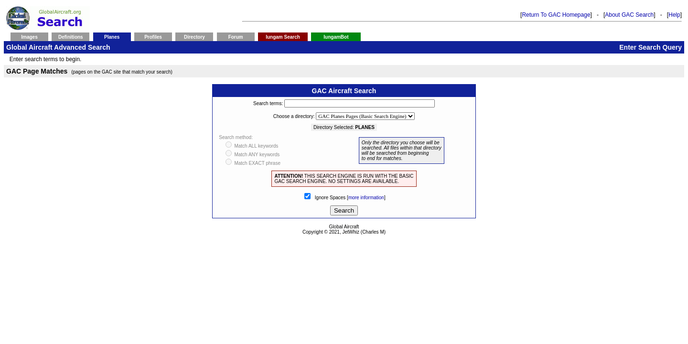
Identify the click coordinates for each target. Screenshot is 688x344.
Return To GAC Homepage (556, 14)
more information (366, 197)
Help (674, 14)
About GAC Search (629, 14)
